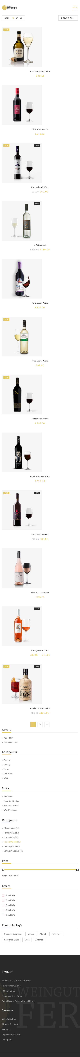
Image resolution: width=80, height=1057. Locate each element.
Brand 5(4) (10, 915)
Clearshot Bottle (40, 129)
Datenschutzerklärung (12, 996)
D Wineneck (40, 245)
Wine (6, 778)
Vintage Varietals (11, 851)
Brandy (7, 760)
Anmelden (8, 796)
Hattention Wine (40, 419)
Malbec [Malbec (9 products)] (31, 934)
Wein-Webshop (9, 1019)
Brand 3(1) (10, 905)
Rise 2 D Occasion (40, 592)
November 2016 (11, 742)
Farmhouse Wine (40, 303)
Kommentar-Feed (11, 805)
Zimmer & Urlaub (10, 1024)
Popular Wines (10, 842)
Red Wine (8, 774)
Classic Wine (9, 828)
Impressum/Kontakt (11, 1034)
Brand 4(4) (10, 910)
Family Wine (9, 833)
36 (21, 18)
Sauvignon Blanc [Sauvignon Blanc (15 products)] (11, 940)
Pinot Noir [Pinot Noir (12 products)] (56, 934)
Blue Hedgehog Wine (40, 71)
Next (47, 724)
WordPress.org (10, 810)
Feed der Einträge (11, 801)
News (6, 769)
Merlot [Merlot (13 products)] (43, 934)
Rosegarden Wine (40, 650)
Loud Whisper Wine (40, 476)
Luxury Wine (9, 837)
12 (13, 18)
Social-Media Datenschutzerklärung (18, 1001)
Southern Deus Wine (40, 708)
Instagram (7, 1039)
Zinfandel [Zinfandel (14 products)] (39, 940)
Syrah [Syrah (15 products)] (27, 940)
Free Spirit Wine (40, 361)
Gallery (7, 765)
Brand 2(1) (10, 900)
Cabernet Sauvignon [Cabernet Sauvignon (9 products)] (13, 934)
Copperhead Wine (40, 187)
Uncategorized (10, 846)
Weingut (6, 1029)
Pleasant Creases (40, 534)
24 (17, 18)
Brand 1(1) (10, 895)
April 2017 (8, 738)
